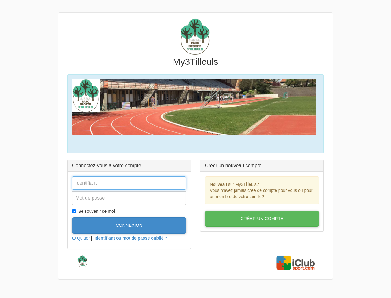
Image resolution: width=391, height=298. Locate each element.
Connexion (129, 225)
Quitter (81, 238)
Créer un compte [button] (261, 218)
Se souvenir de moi (93, 211)
